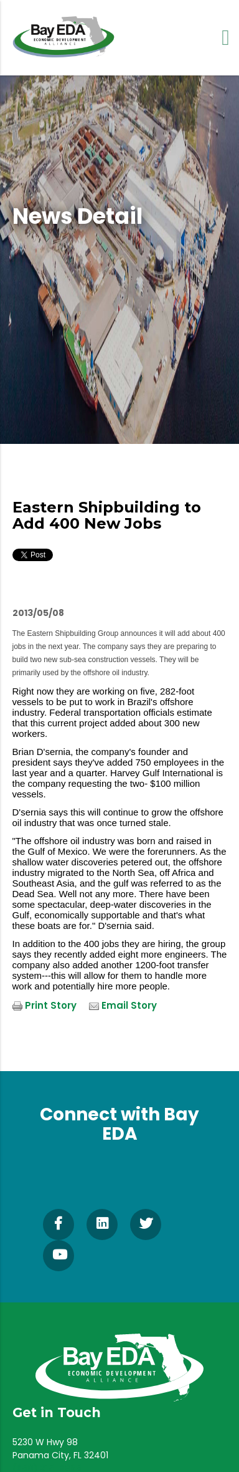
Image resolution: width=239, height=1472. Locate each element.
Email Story (129, 1005)
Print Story (51, 1005)
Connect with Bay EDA (119, 1124)
